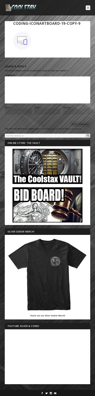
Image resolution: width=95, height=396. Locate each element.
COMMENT (10, 75)
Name (8, 107)
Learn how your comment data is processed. (61, 128)
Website (66, 107)
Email (38, 107)
